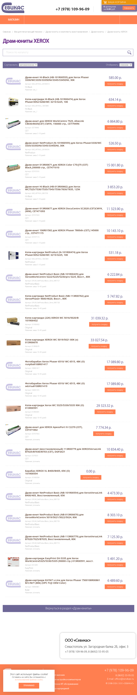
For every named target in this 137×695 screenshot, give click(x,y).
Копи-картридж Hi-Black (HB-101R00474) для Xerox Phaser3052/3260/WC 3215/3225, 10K (55, 100)
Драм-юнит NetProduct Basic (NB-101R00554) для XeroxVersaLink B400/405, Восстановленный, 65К (63, 494)
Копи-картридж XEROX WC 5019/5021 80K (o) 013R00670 (51, 341)
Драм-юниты (97, 32)
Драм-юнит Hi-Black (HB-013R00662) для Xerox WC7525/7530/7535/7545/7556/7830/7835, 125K (52, 188)
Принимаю (28, 686)
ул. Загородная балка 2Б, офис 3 (106, 647)
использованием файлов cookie (29, 680)
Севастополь (74, 647)
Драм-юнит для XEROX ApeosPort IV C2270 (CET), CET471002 (54, 428)
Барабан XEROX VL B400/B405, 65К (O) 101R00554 (47, 472)
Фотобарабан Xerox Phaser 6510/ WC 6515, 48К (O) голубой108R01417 (55, 363)
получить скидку (115, 84)
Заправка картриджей (58, 688)
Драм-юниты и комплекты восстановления (67, 32)
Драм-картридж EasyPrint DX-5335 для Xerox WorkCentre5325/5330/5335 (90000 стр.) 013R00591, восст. (59, 560)
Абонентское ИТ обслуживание (62, 684)
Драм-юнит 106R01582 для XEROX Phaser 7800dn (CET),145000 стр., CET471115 (61, 232)
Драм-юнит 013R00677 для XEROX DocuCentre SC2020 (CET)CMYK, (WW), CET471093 (64, 210)
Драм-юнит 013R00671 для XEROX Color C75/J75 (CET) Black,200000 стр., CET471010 (56, 166)
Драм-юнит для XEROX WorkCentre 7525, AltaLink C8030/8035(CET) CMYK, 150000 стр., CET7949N (54, 122)
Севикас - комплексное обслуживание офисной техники (13, 8)
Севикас (7, 32)
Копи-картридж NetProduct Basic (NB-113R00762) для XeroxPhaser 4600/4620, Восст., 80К (57, 297)
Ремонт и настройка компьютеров (64, 679)
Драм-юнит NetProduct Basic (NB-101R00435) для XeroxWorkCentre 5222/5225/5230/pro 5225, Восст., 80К (57, 275)
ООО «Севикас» (126, 683)
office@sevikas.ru (124, 678)
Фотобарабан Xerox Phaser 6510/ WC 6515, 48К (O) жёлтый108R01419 (55, 385)
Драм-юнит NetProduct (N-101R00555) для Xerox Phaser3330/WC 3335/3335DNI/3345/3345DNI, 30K (63, 144)
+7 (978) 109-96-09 (72, 9)
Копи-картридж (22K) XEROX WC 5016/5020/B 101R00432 (52, 319)
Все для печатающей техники (28, 32)
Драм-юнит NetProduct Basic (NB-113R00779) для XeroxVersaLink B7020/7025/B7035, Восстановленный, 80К (63, 538)
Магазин (13, 19)
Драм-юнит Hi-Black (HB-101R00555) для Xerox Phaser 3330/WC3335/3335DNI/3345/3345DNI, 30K (57, 79)
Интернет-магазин (56, 675)
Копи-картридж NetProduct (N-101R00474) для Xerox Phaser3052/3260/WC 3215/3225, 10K (56, 253)
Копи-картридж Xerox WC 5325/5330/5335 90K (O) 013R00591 (54, 406)
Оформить (129, 8)
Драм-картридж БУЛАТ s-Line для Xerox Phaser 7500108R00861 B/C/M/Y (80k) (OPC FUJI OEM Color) (62, 581)
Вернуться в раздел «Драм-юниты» (68, 608)
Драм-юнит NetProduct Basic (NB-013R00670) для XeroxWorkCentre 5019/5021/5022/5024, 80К (54, 516)
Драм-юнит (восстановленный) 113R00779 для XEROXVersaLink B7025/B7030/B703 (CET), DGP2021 (63, 450)
